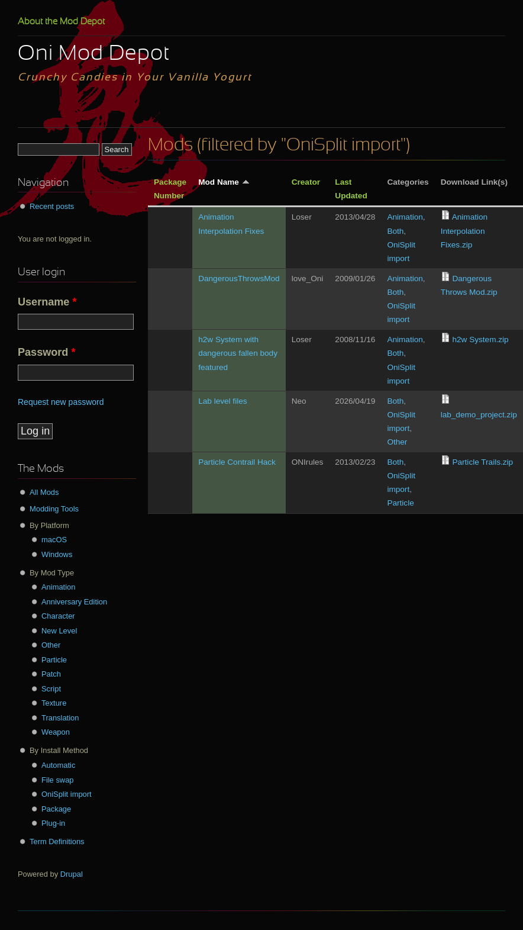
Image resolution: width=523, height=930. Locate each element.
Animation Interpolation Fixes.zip (464, 231)
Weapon (55, 732)
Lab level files (222, 401)
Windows (56, 554)
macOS (54, 539)
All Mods (44, 492)
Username (47, 302)
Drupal (71, 874)
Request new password (61, 402)
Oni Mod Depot (94, 54)
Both (395, 231)
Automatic (58, 765)
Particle (400, 502)
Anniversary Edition (74, 601)
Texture (53, 703)
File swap (57, 779)
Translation (60, 717)
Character (58, 616)
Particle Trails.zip (482, 462)
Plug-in (53, 823)
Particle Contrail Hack (237, 462)
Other (397, 441)
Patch (51, 674)
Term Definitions (57, 841)
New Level (59, 630)
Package (56, 809)
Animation (404, 217)
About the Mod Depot (61, 22)
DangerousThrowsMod (239, 278)
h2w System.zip (480, 339)
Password (46, 352)
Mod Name (224, 182)
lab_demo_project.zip (479, 414)
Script (51, 688)
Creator (306, 182)
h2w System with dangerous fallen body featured (237, 353)
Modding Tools (54, 508)
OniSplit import (66, 794)
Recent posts (52, 206)
